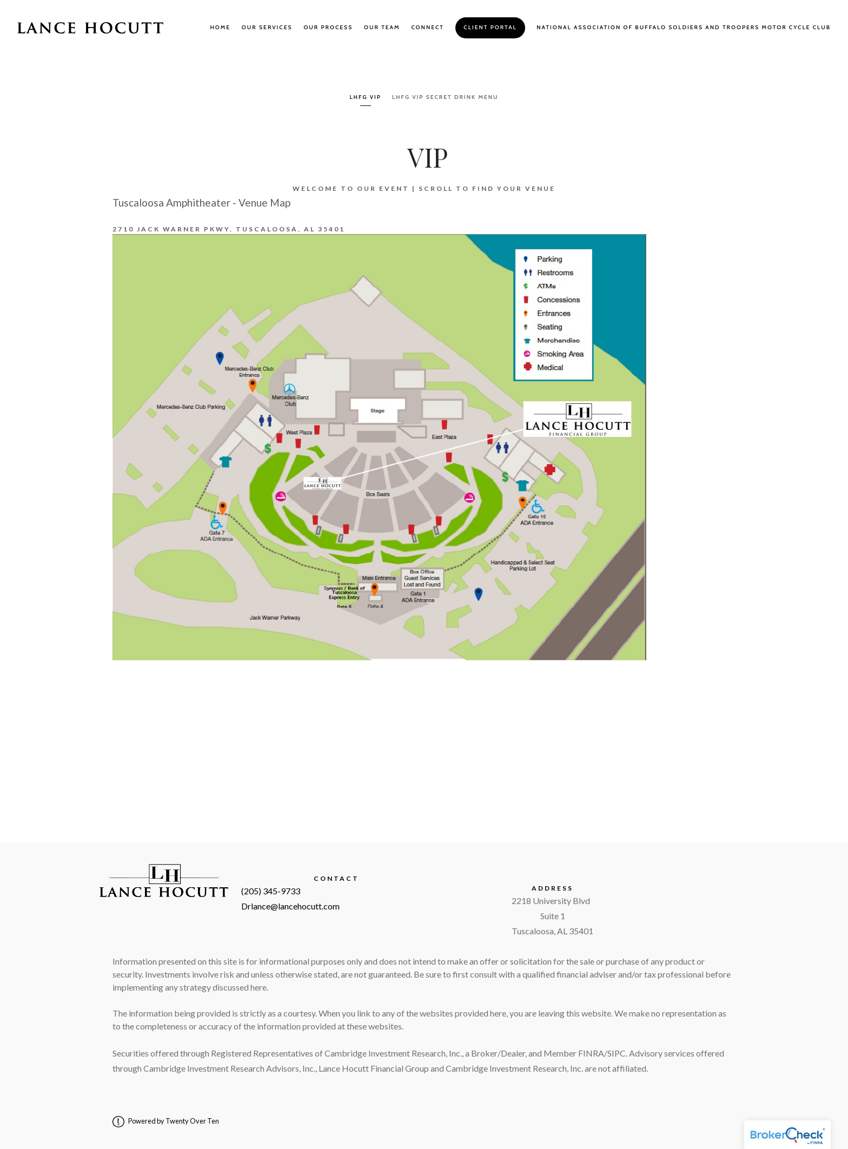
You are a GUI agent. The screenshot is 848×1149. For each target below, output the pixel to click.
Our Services (267, 27)
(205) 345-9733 (270, 891)
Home (220, 27)
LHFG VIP (365, 97)
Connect (427, 27)
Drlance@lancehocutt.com (290, 906)
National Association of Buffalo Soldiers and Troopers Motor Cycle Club (683, 27)
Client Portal (489, 27)
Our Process (328, 27)
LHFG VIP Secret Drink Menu (445, 97)
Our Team (382, 27)
